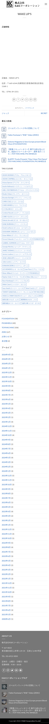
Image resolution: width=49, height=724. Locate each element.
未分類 (4, 341)
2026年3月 (6, 359)
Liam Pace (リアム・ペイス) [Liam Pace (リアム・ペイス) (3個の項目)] (34, 269)
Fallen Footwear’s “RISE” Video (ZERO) (23, 135)
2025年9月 (6, 386)
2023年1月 (6, 525)
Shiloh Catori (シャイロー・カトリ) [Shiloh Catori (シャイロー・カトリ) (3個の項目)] (14, 284)
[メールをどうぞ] (16, 670)
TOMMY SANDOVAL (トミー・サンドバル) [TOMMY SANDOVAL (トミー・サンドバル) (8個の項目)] (16, 292)
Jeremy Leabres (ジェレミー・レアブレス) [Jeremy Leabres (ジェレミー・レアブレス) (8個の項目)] (16, 254)
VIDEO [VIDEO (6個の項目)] (4, 296)
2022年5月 (6, 561)
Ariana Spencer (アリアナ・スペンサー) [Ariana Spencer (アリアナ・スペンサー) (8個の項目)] (15, 182)
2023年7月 (6, 498)
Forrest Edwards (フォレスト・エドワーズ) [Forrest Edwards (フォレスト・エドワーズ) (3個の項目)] (16, 239)
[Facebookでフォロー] (4, 670)
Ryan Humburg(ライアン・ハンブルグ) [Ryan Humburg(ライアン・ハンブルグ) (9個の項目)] (15, 281)
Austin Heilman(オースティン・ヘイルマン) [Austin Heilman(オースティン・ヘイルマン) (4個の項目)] (17, 186)
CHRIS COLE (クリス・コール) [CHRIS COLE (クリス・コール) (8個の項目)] (12, 201)
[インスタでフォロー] (8, 670)
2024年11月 (7, 431)
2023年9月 (6, 489)
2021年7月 (6, 605)
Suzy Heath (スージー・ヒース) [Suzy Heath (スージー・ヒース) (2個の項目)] (12, 288)
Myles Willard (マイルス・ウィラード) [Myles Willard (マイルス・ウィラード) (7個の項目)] (15, 273)
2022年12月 (7, 529)
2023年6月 (6, 502)
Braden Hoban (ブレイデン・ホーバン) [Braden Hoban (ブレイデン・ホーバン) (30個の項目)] (15, 194)
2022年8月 (6, 547)
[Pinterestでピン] (31, 100)
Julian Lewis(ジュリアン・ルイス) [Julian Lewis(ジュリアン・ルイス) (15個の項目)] (13, 262)
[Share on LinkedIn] (35, 100)
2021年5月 (6, 614)
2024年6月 (6, 453)
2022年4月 (6, 565)
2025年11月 (7, 377)
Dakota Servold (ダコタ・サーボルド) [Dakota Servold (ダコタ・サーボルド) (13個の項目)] (15, 220)
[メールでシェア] (27, 100)
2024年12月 (7, 426)
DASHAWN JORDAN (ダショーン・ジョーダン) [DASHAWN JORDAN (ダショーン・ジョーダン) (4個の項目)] (18, 232)
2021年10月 (7, 592)
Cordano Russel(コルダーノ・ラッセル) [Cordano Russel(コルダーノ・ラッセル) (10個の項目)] (15, 213)
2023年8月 (6, 493)
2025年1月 (6, 422)
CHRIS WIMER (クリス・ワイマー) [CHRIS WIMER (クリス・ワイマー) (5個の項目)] (14, 205)
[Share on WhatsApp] (14, 100)
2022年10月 (7, 538)
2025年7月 (6, 395)
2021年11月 (7, 587)
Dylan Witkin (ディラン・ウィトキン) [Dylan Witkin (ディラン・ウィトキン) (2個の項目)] (15, 235)
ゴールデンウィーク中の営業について (23, 128)
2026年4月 (6, 354)
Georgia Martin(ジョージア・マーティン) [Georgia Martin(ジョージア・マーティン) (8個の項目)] (16, 247)
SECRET (44, 113)
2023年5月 (6, 507)
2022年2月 (6, 574)
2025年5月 (6, 404)
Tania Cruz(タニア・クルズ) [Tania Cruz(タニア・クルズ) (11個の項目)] (35, 288)
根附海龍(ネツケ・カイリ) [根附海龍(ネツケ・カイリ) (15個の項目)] (11, 303)
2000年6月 (6, 619)
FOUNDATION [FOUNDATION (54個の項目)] (38, 239)
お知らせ (5, 336)
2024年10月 (7, 435)
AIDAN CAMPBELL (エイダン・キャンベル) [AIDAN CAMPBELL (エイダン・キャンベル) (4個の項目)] (17, 179)
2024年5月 (6, 457)
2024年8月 (6, 444)
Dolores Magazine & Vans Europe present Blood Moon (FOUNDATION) (27, 143)
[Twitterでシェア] (22, 100)
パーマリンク (29, 108)
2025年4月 (6, 408)
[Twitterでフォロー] (12, 670)
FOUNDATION (8, 318)
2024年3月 (6, 462)
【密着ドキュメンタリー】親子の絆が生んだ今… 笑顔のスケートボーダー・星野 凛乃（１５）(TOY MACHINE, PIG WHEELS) (26, 151)
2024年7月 (6, 448)
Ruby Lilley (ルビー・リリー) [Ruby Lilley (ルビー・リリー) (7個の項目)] (36, 277)
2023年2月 (6, 520)
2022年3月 (6, 569)
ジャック (5, 113)
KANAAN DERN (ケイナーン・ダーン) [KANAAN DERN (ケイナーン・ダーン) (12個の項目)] (15, 266)
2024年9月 (6, 440)
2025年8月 (6, 390)
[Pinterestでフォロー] (21, 670)
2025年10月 (7, 381)
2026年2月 (6, 363)
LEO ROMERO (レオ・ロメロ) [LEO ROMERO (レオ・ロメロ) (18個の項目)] (12, 269)
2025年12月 (7, 372)
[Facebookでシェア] (18, 100)
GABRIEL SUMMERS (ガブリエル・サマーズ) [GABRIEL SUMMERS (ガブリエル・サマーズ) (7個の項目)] (17, 243)
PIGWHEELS (7, 323)
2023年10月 (7, 484)
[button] (45, 4)
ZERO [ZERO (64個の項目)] (40, 296)
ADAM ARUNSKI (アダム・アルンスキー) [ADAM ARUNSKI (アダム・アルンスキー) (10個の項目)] (16, 175)
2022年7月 (6, 552)
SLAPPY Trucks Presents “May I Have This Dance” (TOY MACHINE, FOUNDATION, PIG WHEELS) (27, 160)
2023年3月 (6, 516)
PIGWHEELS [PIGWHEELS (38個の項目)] (34, 273)
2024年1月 (6, 471)
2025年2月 (6, 417)
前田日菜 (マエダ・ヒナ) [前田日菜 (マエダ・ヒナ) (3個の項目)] (10, 299)
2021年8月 (6, 601)
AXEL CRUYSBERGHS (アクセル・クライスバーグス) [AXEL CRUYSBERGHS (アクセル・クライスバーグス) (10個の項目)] (20, 190)
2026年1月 (6, 368)
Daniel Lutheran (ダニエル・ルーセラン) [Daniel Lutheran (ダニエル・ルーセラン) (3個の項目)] (15, 228)
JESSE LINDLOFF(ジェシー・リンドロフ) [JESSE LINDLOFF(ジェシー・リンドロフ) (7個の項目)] (16, 258)
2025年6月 (6, 399)
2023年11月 (7, 480)
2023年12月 (7, 475)
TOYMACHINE (8, 327)
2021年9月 (6, 596)
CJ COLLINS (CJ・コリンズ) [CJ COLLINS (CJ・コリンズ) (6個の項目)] (11, 209)
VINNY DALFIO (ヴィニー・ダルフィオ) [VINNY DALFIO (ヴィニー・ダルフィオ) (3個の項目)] (22, 296)
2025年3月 (6, 413)
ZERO (4, 332)
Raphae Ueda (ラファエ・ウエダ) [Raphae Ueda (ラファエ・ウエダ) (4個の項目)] (13, 277)
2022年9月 (6, 543)
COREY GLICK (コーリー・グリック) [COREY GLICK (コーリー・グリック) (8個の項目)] (14, 217)
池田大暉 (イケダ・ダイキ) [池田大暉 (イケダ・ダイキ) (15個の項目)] (31, 303)
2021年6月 (6, 610)
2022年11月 (7, 534)
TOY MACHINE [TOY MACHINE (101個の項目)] (39, 292)
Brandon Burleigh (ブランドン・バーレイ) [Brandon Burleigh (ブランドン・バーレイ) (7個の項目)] (16, 198)
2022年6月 (6, 556)
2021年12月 (7, 583)
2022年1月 (6, 578)
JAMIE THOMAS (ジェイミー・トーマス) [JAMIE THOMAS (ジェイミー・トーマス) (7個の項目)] (16, 250)
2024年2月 (6, 466)
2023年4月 (6, 511)
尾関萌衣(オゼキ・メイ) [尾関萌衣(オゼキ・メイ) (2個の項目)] (29, 299)
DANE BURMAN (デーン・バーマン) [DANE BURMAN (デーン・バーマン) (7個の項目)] (14, 224)
